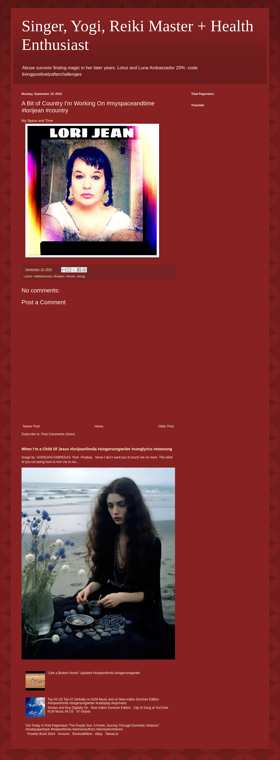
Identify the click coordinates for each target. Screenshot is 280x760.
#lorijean (59, 276)
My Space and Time (37, 121)
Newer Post (31, 426)
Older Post (166, 426)
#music (70, 276)
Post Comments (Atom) (58, 434)
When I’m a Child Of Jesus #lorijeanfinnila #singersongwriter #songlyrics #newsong (97, 449)
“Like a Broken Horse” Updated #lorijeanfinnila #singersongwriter (94, 673)
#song (81, 276)
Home (99, 426)
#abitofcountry (43, 276)
